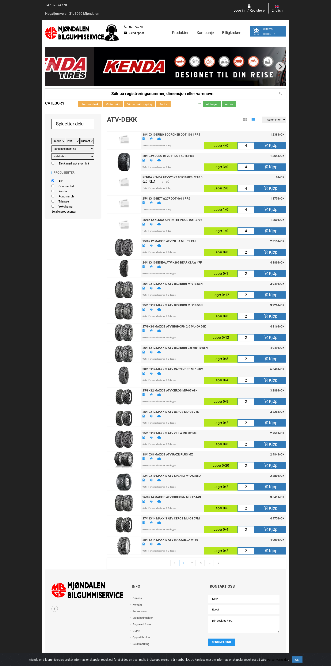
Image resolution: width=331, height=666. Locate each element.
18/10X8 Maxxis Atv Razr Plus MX (167, 454)
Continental (66, 186)
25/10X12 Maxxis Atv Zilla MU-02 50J (169, 432)
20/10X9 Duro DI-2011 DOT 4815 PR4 (168, 155)
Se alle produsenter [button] (64, 211)
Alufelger (212, 104)
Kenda (62, 191)
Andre (163, 104)
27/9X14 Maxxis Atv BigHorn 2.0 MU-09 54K (174, 326)
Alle (60, 181)
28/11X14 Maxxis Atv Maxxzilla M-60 (170, 539)
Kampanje (205, 32)
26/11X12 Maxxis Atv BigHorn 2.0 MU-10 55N (175, 347)
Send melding (221, 642)
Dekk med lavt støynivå (74, 163)
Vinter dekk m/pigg (139, 104)
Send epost (136, 33)
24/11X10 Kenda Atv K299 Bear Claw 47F (172, 262)
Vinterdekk (113, 104)
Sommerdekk (90, 104)
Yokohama (65, 206)
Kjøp (270, 145)
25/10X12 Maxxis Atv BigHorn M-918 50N (172, 304)
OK (297, 659)
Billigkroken (231, 32)
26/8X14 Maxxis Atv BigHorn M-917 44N (171, 496)
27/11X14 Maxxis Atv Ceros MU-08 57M (171, 518)
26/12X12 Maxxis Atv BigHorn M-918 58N (172, 283)
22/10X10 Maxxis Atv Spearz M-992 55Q (171, 475)
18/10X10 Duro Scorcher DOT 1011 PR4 (171, 134)
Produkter (180, 32)
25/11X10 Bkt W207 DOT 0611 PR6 (166, 198)
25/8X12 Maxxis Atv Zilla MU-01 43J (169, 240)
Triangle (63, 201)
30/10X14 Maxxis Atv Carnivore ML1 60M (172, 368)
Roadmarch (66, 196)
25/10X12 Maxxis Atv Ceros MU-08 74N (170, 411)
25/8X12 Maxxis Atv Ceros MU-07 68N (170, 390)
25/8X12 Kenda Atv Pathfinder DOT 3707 (172, 219)
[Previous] (51, 66)
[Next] (280, 66)
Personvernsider (277, 659)
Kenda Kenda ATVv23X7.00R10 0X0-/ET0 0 (172, 176)
